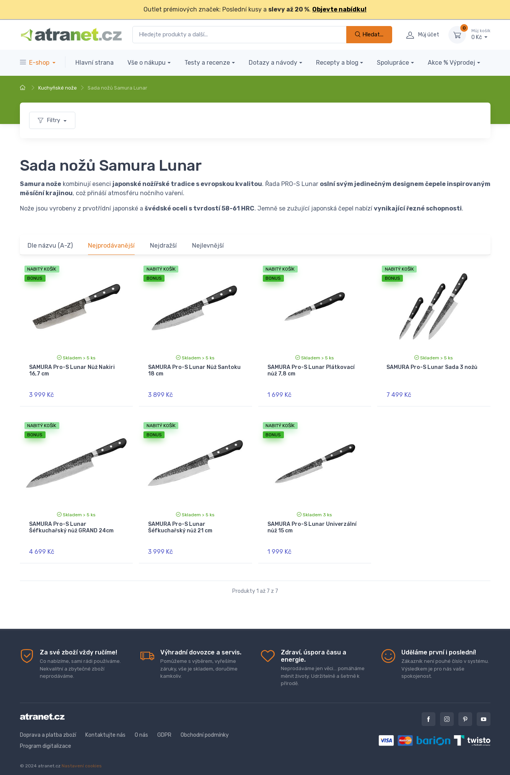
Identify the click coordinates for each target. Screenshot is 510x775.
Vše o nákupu (146, 62)
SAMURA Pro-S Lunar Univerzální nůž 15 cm (312, 524)
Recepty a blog (337, 62)
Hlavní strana (94, 62)
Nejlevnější (208, 245)
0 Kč (480, 34)
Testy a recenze (207, 62)
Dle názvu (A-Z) (50, 245)
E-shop (35, 62)
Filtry (50, 120)
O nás (141, 728)
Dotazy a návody (273, 62)
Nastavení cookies (82, 759)
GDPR (164, 728)
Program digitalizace (45, 739)
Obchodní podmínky (205, 728)
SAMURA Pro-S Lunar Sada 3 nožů (431, 367)
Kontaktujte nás (105, 728)
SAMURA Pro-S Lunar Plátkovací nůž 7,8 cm (311, 370)
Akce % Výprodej (451, 62)
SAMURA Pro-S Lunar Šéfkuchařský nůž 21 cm (180, 524)
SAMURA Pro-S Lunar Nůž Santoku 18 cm (194, 370)
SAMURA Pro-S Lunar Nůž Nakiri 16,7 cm (72, 370)
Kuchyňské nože (57, 88)
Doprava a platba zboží (48, 728)
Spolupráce (393, 62)
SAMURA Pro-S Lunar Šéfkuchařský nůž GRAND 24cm (71, 524)
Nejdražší (163, 245)
